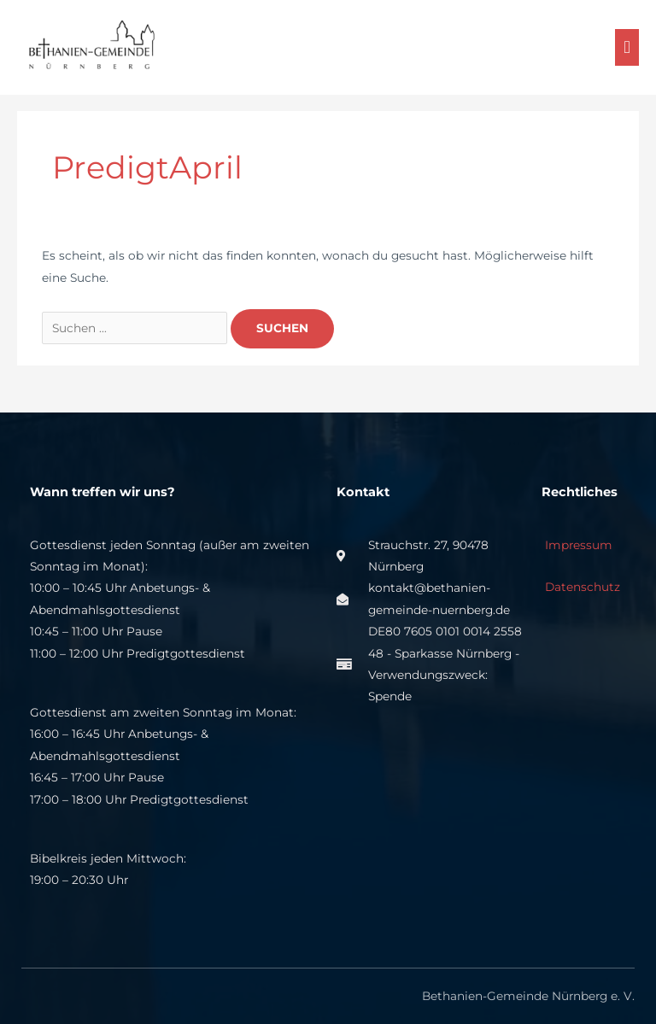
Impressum (577, 545)
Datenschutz (581, 587)
